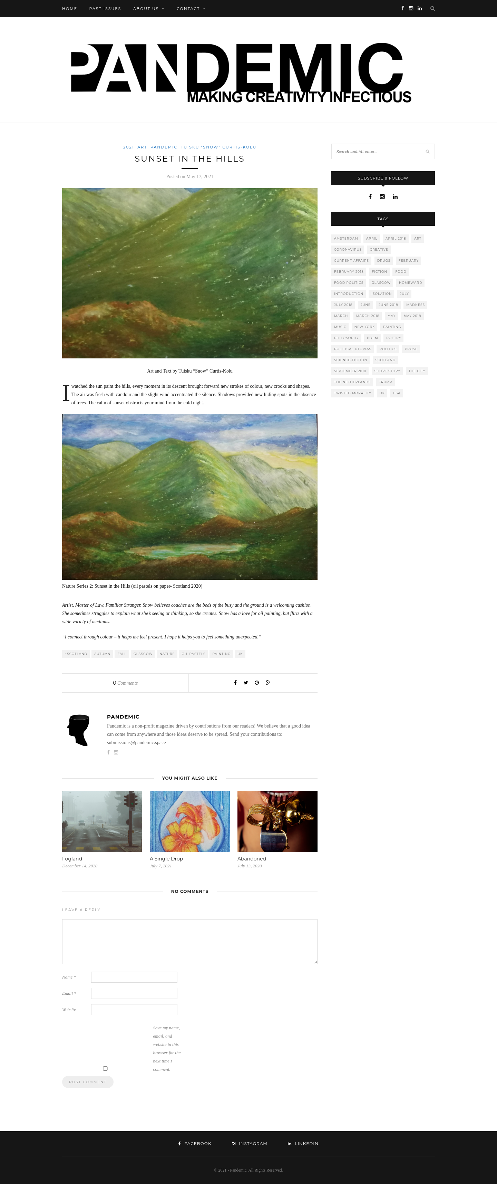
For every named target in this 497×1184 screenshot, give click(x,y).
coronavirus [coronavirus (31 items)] (348, 249)
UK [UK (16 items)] (382, 393)
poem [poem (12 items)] (372, 338)
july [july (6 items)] (404, 294)
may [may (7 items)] (392, 316)
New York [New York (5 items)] (364, 327)
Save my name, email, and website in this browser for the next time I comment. (167, 1048)
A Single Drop (166, 859)
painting (221, 654)
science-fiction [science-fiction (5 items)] (350, 360)
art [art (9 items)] (417, 238)
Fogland (72, 859)
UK (240, 654)
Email (69, 993)
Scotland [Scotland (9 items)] (386, 360)
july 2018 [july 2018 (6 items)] (343, 305)
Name (69, 977)
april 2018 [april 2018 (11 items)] (396, 238)
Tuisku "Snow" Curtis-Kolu (218, 147)
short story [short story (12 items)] (387, 371)
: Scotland (76, 654)
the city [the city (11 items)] (417, 371)
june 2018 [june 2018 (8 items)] (388, 305)
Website (69, 1009)
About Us (146, 8)
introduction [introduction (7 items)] (348, 294)
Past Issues (105, 8)
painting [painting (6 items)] (392, 327)
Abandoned (251, 859)
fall (121, 654)
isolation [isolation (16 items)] (381, 294)
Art (142, 147)
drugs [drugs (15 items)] (384, 260)
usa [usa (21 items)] (397, 393)
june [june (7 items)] (366, 305)
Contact (188, 8)
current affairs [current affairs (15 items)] (351, 260)
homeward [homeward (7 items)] (410, 283)
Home (69, 8)
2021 (128, 147)
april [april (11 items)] (371, 238)
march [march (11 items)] (341, 316)
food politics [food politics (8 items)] (348, 283)
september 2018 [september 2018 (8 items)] (350, 371)
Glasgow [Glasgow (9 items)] (381, 283)
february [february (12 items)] (409, 260)
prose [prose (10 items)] (411, 349)
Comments (125, 683)
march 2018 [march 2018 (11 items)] (368, 316)
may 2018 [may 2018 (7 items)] (412, 316)
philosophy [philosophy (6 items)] (346, 338)
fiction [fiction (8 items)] (379, 271)
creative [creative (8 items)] (379, 249)
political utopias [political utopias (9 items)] (352, 349)
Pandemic (163, 147)
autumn (102, 654)
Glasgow (143, 654)
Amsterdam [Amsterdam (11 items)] (346, 238)
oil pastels (194, 654)
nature (167, 654)
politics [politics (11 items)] (388, 349)
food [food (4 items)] (400, 271)
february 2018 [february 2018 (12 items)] (349, 271)
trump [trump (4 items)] (385, 382)
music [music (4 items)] (340, 327)
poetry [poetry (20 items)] (393, 338)
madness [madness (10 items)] (415, 305)
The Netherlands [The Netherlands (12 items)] (352, 382)
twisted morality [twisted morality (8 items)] (352, 393)
